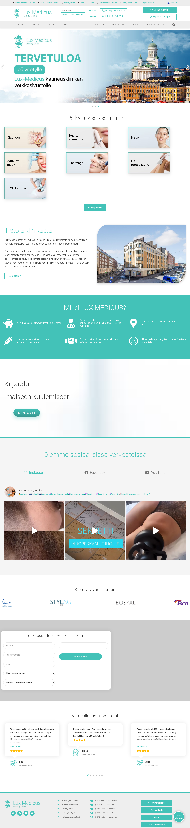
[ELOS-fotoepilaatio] (149, 162)
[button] (172, 3)
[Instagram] (19, 813)
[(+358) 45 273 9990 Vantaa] (92, 805)
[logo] (32, 13)
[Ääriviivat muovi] (25, 162)
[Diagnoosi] (25, 137)
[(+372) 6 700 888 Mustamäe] (92, 813)
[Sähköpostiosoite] (13, 813)
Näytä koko (15, 746)
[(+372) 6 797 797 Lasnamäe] (92, 817)
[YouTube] (32, 813)
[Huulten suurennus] (87, 137)
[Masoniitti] (149, 137)
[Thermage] (87, 162)
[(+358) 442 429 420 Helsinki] (92, 801)
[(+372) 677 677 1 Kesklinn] (92, 809)
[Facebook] (25, 813)
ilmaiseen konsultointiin (72, 15)
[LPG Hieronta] (25, 188)
